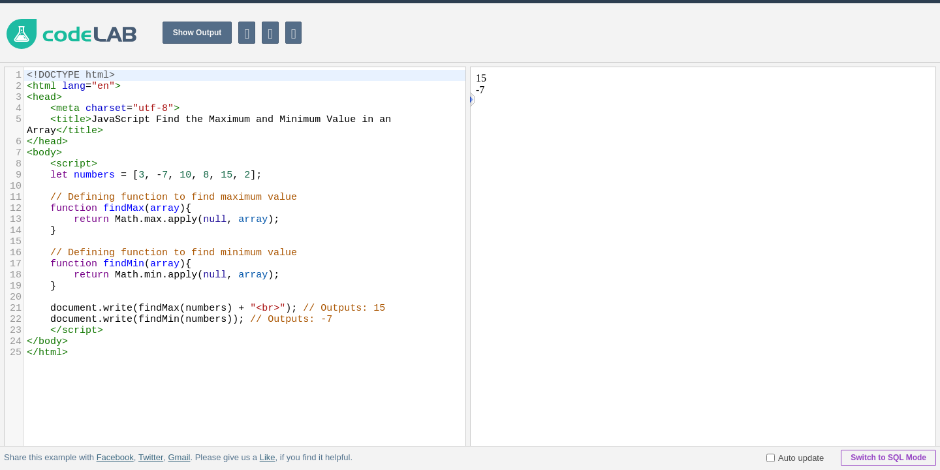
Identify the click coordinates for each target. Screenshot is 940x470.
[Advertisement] (702, 32)
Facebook (115, 457)
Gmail (179, 457)
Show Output (197, 32)
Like (267, 457)
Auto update (795, 458)
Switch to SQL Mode (888, 457)
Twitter (150, 457)
